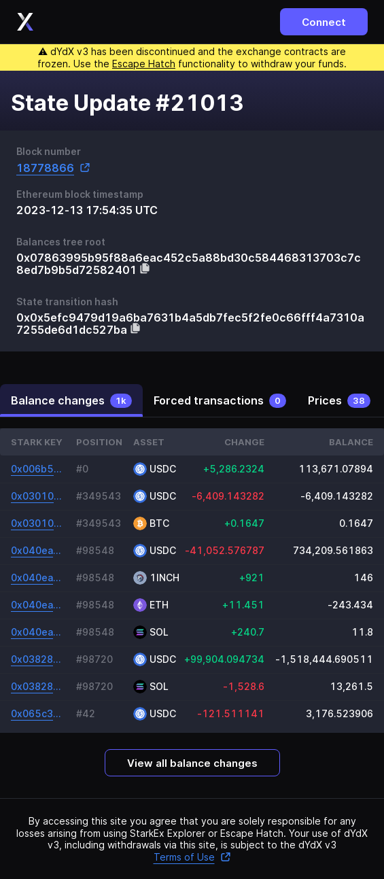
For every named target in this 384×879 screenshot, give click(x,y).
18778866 (53, 167)
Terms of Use (192, 857)
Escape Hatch (143, 63)
